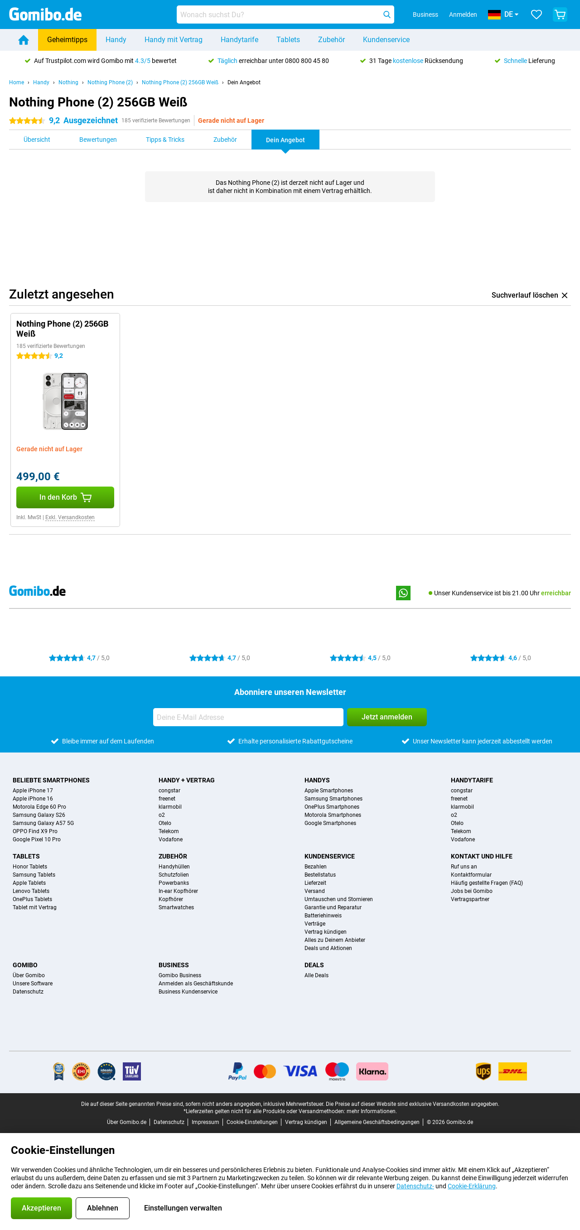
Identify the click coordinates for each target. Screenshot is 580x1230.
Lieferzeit (315, 883)
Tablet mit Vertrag (35, 907)
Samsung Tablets (34, 875)
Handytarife (239, 39)
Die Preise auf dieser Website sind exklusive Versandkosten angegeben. (412, 1104)
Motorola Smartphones (332, 815)
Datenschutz (28, 992)
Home (16, 82)
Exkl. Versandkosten (70, 517)
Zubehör (331, 39)
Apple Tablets (29, 883)
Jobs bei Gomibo (472, 891)
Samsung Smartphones (333, 799)
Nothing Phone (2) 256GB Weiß (180, 82)
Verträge (314, 924)
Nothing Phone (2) (110, 82)
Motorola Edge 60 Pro (39, 807)
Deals (314, 965)
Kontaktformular (471, 875)
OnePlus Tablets (32, 899)
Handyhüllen (174, 866)
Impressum (205, 1122)
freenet (167, 799)
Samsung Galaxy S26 (39, 815)
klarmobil (170, 807)
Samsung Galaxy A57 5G (43, 823)
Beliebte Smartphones (51, 780)
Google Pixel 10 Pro (37, 839)
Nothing (68, 82)
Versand (314, 891)
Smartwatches (176, 907)
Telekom (169, 831)
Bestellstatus (320, 875)
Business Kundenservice (188, 992)
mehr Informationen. (372, 1111)
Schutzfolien (174, 875)
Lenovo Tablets (31, 891)
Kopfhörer (171, 899)
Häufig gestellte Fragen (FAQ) (487, 883)
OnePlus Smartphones (331, 807)
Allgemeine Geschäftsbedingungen (377, 1122)
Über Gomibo (29, 975)
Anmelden (463, 14)
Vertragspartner (470, 899)
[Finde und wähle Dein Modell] (285, 14)
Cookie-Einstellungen (252, 1122)
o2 (162, 815)
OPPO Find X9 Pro (35, 831)
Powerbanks (174, 883)
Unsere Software (33, 983)
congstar (169, 790)
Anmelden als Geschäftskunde (196, 983)
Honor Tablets (30, 866)
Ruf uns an (464, 866)
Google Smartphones (330, 823)
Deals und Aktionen (328, 948)
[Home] (23, 40)
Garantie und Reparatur (333, 907)
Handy (116, 39)
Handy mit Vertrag (174, 39)
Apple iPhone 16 (33, 799)
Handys (317, 780)
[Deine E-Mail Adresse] (248, 717)
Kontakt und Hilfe (481, 856)
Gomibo (25, 965)
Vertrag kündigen (325, 932)
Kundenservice (386, 39)
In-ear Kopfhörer (178, 891)
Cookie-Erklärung (472, 1186)
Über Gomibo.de (126, 1122)
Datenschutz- (415, 1186)
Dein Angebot (244, 82)
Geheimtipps (67, 39)
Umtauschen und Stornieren (338, 899)
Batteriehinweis (323, 915)
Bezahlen (315, 866)
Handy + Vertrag (187, 780)
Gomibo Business (180, 975)
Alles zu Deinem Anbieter (334, 940)
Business (174, 965)
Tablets (288, 39)
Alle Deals (316, 975)
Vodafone (171, 839)
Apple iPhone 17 (33, 790)
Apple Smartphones (328, 790)
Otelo (165, 823)
